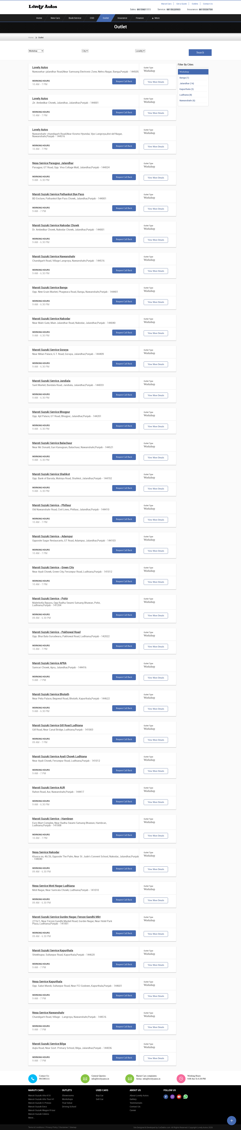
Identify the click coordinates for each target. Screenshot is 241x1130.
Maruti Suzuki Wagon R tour (41, 1110)
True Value (67, 1102)
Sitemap (73, 1127)
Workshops (67, 1099)
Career (133, 1110)
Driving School (69, 1106)
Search (200, 52)
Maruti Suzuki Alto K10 (39, 1095)
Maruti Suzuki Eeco (37, 1106)
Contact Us (208, 3)
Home (39, 17)
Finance (140, 17)
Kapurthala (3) (187, 89)
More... (31, 1117)
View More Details (156, 82)
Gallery (133, 1099)
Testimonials (136, 1102)
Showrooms (68, 1095)
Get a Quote (181, 3)
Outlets (195, 3)
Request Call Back (124, 81)
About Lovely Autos (139, 1095)
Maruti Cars (166, 3)
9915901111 (144, 9)
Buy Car (99, 1095)
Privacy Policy (52, 1127)
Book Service (75, 17)
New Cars (55, 17)
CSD (92, 17)
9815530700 (206, 9)
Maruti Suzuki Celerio (38, 1113)
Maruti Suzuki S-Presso (39, 1102)
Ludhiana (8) (186, 94)
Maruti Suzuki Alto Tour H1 (41, 1099)
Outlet (106, 17)
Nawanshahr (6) (187, 100)
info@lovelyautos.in (99, 1079)
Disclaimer (63, 1127)
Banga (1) (184, 77)
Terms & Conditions (36, 1127)
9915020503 (173, 9)
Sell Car (99, 1099)
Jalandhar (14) (187, 83)
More (155, 17)
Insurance (122, 17)
